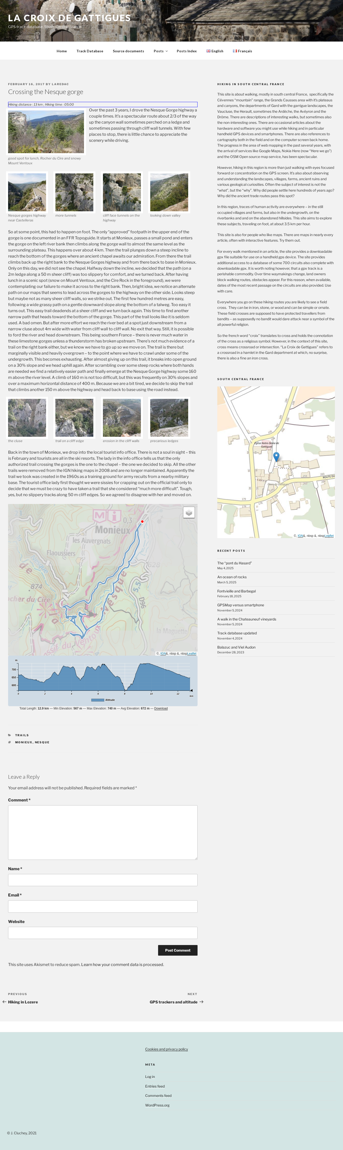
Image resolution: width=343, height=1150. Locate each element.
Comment (19, 800)
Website (16, 921)
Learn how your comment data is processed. (122, 964)
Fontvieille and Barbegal (236, 591)
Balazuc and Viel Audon (236, 647)
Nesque (42, 742)
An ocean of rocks (232, 577)
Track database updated (237, 633)
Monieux (24, 742)
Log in (150, 1076)
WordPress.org (157, 1105)
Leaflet (191, 653)
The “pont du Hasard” (234, 563)
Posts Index (187, 51)
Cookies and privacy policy (166, 1049)
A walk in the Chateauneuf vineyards (246, 619)
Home (62, 51)
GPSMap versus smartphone (240, 605)
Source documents (128, 51)
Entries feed (155, 1086)
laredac (60, 84)
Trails (22, 735)
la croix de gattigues (69, 17)
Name (15, 868)
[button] (189, 512)
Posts (161, 51)
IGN (163, 653)
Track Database (89, 51)
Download (161, 708)
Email (15, 895)
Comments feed (158, 1095)
